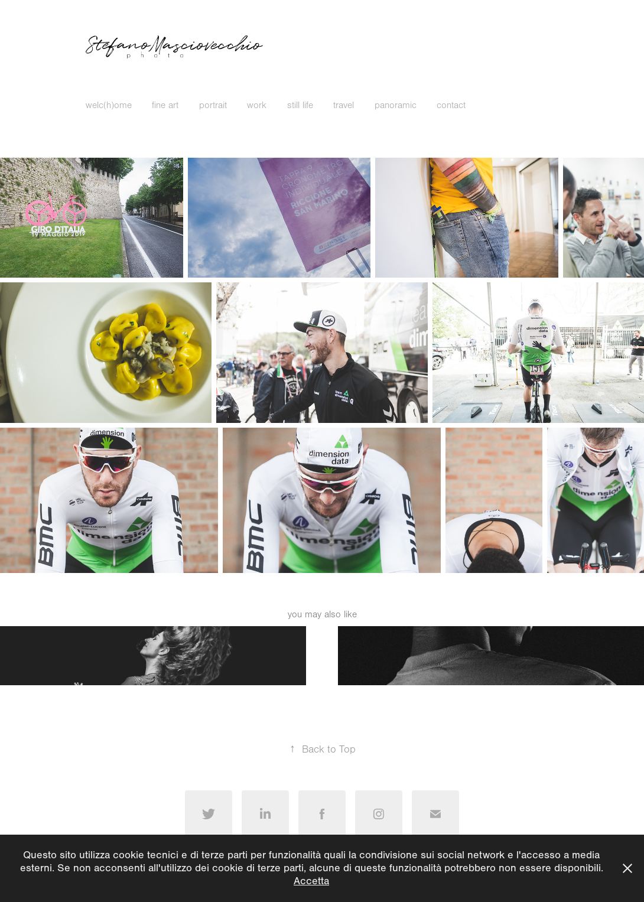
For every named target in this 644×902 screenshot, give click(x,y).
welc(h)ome (109, 105)
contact (451, 105)
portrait (213, 105)
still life (300, 105)
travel (343, 105)
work (256, 105)
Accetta (311, 881)
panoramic (396, 105)
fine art (165, 105)
